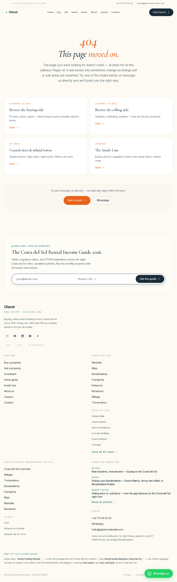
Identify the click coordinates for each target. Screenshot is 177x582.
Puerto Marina (99, 439)
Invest (75, 12)
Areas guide (11, 379)
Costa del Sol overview (17, 468)
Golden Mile (98, 416)
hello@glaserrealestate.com (151, 3)
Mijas (94, 368)
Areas (84, 12)
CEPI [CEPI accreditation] (19, 345)
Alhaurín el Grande (14, 528)
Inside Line (10, 385)
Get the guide (150, 278)
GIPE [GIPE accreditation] (8, 345)
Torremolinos (99, 402)
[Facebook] (15, 336)
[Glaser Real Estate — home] (12, 12)
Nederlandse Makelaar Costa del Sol (124, 559)
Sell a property (12, 368)
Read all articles (103, 502)
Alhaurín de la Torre (15, 534)
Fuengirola (98, 379)
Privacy (127, 575)
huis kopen (88, 562)
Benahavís (97, 391)
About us (9, 391)
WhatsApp (103, 200)
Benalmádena (99, 373)
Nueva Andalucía (101, 427)
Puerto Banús (99, 421)
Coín (6, 522)
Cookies (140, 575)
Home (50, 12)
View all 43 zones (105, 452)
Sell (66, 12)
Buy (59, 12)
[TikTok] (38, 336)
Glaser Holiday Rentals (30, 559)
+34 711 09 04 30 (124, 3)
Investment (10, 373)
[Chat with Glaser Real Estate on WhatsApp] (159, 573)
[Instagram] (7, 336)
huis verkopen (107, 562)
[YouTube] (30, 336)
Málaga (96, 396)
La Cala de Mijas (101, 433)
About (94, 12)
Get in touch (161, 12)
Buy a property (12, 362)
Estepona (97, 385)
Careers (115, 12)
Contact (8, 402)
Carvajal (96, 444)
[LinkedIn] (22, 336)
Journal (104, 12)
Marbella (96, 362)
